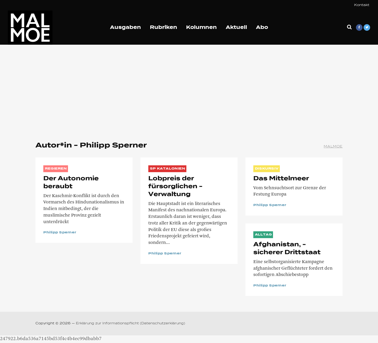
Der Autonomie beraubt (71, 183)
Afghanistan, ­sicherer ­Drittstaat (287, 248)
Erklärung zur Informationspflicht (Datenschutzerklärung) (130, 323)
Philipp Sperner (59, 232)
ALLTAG (263, 234)
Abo (262, 27)
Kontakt (361, 5)
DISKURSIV (267, 168)
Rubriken (163, 27)
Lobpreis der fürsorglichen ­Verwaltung (175, 186)
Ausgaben (125, 27)
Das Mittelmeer (281, 179)
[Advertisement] (189, 89)
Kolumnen (201, 27)
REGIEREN (56, 168)
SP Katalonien (167, 168)
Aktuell (236, 27)
